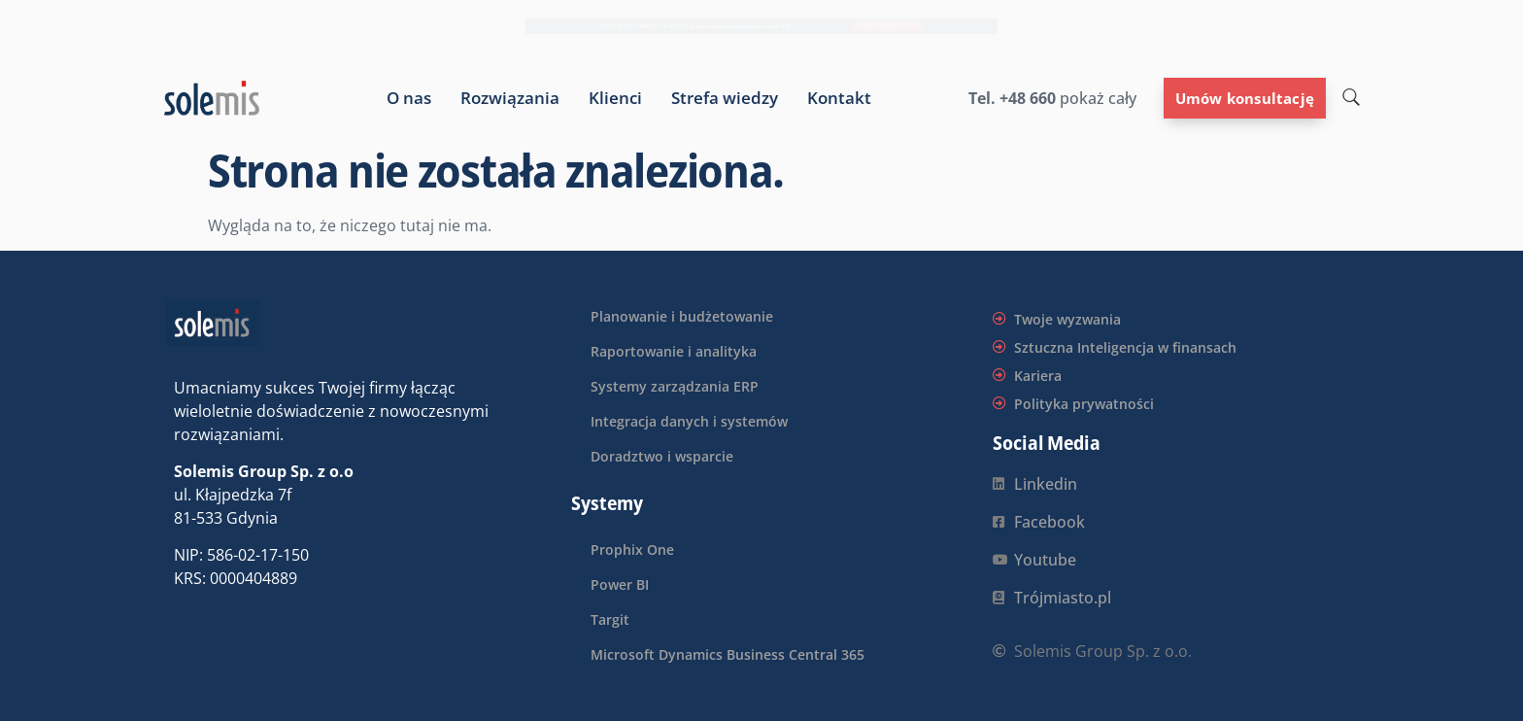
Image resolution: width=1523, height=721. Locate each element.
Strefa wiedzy (724, 98)
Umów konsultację (1244, 98)
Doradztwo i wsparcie (662, 456)
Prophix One (632, 549)
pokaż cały (1096, 98)
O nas (409, 98)
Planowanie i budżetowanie (682, 316)
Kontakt (839, 98)
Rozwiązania (509, 98)
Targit (610, 619)
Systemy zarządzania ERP (675, 386)
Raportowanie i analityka (674, 351)
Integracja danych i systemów (689, 421)
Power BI (620, 584)
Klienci (615, 98)
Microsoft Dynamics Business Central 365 (727, 654)
